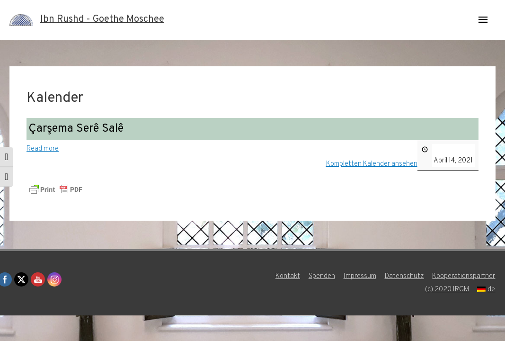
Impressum (360, 276)
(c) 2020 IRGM (447, 289)
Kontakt (287, 276)
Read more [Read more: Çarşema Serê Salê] (43, 148)
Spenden (322, 276)
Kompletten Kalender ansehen (371, 164)
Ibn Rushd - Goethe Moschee (102, 20)
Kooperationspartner (464, 276)
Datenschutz (404, 276)
